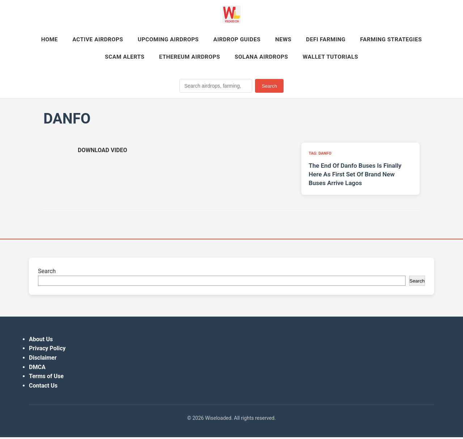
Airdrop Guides (276, 40)
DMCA (37, 368)
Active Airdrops (132, 40)
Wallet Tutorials (374, 58)
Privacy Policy (47, 350)
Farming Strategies (92, 58)
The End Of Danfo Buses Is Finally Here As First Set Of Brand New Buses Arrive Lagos (355, 176)
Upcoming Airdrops (205, 40)
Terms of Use (46, 378)
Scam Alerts (160, 58)
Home (81, 40)
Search (269, 87)
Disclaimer (43, 359)
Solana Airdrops (302, 58)
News (325, 40)
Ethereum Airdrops (227, 58)
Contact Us (43, 387)
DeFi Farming (369, 40)
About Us (41, 341)
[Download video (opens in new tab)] (102, 152)
